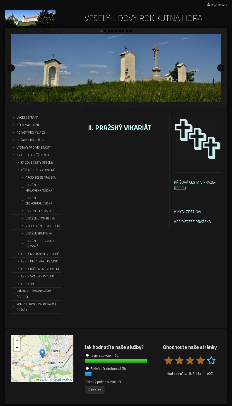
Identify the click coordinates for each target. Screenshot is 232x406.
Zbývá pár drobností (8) (106, 368)
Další (221, 68)
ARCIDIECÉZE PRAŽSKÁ (192, 221)
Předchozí (11, 68)
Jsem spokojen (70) (102, 355)
